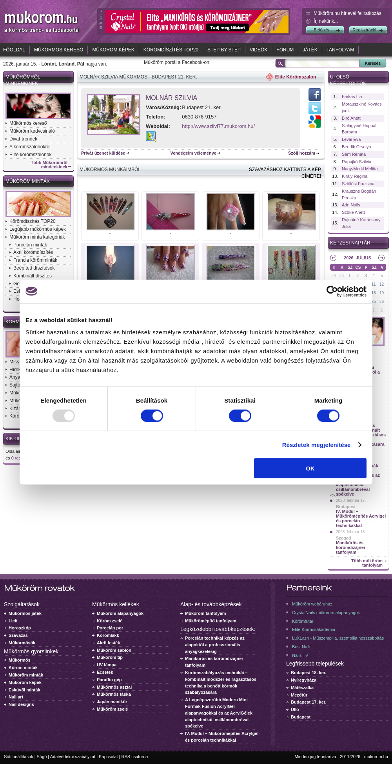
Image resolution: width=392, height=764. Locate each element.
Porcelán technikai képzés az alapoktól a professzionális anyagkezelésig (215, 645)
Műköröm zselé (112, 709)
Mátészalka (302, 687)
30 (341, 276)
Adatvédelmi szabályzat (73, 756)
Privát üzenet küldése (103, 153)
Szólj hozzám (301, 153)
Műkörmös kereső (58, 50)
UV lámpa (106, 664)
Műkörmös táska (114, 694)
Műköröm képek (113, 50)
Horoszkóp (20, 627)
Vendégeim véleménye (193, 153)
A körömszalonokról (30, 147)
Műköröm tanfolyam (205, 613)
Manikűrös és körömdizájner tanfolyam (350, 547)
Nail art (16, 697)
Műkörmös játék (25, 613)
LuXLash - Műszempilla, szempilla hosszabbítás (338, 638)
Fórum (285, 50)
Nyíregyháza (303, 680)
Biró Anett (351, 118)
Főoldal (14, 50)
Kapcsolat (108, 756)
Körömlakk (108, 635)
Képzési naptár (350, 243)
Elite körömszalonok (30, 154)
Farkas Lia (352, 96)
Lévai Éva (351, 139)
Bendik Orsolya (356, 146)
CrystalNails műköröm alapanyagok (326, 612)
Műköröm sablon (114, 650)
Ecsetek (105, 672)
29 (333, 276)
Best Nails (302, 646)
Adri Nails (351, 204)
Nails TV (300, 655)
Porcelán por (110, 627)
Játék (310, 50)
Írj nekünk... (326, 21)
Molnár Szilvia (171, 98)
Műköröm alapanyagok (120, 613)
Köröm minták (23, 667)
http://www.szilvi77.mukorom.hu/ (218, 126)
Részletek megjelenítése (316, 444)
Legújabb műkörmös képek (37, 229)
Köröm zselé (109, 620)
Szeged (343, 538)
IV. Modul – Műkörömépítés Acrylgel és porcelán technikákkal (361, 518)
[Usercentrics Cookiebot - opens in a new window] (332, 291)
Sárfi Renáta (354, 154)
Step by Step (224, 50)
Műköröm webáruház (312, 604)
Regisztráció (364, 29)
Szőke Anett (353, 212)
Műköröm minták (27, 181)
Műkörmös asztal (114, 687)
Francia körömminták (35, 260)
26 (381, 301)
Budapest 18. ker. (309, 672)
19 (381, 293)
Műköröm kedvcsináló (32, 131)
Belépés (321, 29)
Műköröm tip (110, 657)
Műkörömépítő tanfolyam (210, 620)
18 (374, 293)
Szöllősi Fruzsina (358, 183)
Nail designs (21, 704)
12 (381, 284)
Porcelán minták (30, 245)
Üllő (295, 709)
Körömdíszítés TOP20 (170, 50)
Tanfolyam (340, 50)
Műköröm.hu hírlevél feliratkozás (347, 13)
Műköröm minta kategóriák (37, 237)
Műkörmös (20, 660)
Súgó (42, 756)
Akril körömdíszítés (33, 252)
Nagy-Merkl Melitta (360, 168)
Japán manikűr (112, 701)
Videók (258, 50)
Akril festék (108, 642)
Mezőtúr (299, 695)
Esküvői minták (24, 689)
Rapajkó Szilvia (356, 161)
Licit (13, 620)
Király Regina (354, 176)
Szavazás (18, 635)
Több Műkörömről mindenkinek (49, 164)
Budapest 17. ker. (309, 702)
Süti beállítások (18, 756)
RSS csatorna (135, 756)
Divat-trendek (23, 139)
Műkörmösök (22, 642)
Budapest (346, 506)
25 (374, 301)
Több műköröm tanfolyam (367, 563)
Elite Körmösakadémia (313, 629)
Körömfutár (302, 621)
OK (310, 468)
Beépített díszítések (33, 268)
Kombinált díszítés (32, 276)
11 (374, 284)
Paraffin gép (109, 679)
